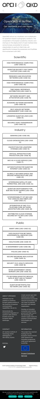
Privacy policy (28, 396)
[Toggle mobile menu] (37, 11)
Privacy (36, 365)
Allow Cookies (12, 396)
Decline (20, 396)
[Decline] (38, 394)
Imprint (31, 365)
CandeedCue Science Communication (24, 367)
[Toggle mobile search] (3, 11)
